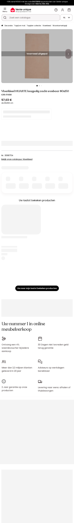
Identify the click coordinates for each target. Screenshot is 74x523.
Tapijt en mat (19, 25)
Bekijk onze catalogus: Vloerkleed (16, 159)
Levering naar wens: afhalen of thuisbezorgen (54, 389)
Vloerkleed (47, 25)
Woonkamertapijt (60, 25)
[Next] (68, 54)
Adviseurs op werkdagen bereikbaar (51, 369)
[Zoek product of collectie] (5, 17)
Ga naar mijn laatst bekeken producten (37, 288)
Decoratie (9, 25)
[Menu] (5, 8)
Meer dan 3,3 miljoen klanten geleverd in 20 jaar (17, 369)
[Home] (2, 26)
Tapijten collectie (34, 25)
